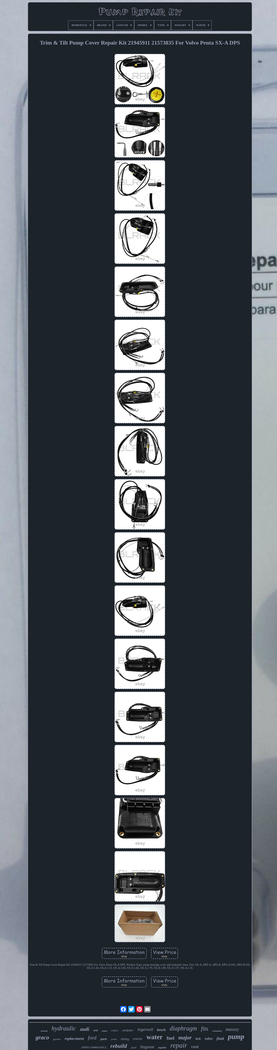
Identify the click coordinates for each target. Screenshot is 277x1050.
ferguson (147, 1047)
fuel (170, 1038)
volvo (209, 1039)
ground (44, 1031)
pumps (104, 1031)
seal (95, 1030)
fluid (220, 1038)
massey (232, 1029)
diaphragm (183, 1028)
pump (236, 1037)
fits (204, 1028)
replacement (74, 1038)
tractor (137, 1039)
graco (42, 1037)
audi (84, 1029)
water (154, 1037)
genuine (57, 1039)
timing (125, 1039)
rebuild (118, 1046)
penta (114, 1039)
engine (114, 1030)
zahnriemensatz (93, 1047)
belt (198, 1039)
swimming (217, 1031)
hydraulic (63, 1028)
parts (103, 1039)
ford (92, 1038)
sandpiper (127, 1030)
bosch (161, 1030)
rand (194, 1046)
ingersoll (145, 1029)
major (185, 1038)
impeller (162, 1047)
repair (178, 1045)
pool (133, 1047)
